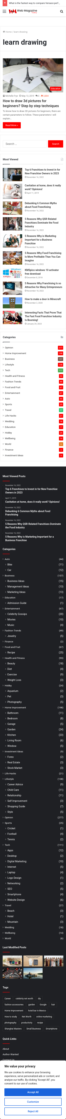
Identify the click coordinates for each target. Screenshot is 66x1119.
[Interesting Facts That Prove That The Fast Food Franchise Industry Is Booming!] (12, 317)
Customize (33, 1101)
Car (9, 570)
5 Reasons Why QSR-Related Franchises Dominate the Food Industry (41, 223)
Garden (11, 729)
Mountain (12, 921)
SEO (9, 888)
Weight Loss (14, 680)
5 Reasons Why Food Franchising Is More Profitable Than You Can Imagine (43, 257)
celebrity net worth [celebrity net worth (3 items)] (24, 998)
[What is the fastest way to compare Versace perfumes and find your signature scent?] (12, 961)
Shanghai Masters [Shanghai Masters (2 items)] (13, 1029)
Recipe (11, 652)
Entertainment (12, 392)
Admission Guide (16, 603)
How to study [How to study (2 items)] (11, 1016)
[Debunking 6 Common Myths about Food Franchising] (12, 208)
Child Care (13, 789)
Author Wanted (10, 1054)
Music (10, 625)
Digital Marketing (16, 861)
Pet (9, 696)
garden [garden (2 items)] (31, 1004)
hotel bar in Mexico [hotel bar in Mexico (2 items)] (37, 1010)
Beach (10, 910)
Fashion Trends (13, 381)
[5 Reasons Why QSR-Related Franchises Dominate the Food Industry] (12, 224)
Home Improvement (15, 353)
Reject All (33, 1111)
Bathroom (12, 713)
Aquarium (12, 691)
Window (11, 746)
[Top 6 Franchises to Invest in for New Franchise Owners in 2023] (12, 174)
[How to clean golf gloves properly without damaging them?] (33, 961)
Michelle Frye (11, 96)
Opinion (9, 347)
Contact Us (8, 1059)
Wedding (9, 421)
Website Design (16, 899)
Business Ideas (15, 581)
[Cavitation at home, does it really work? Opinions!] (12, 191)
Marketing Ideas (16, 592)
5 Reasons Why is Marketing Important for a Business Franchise (40, 240)
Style (10, 811)
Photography (14, 702)
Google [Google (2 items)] (43, 1004)
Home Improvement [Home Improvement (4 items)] (14, 1010)
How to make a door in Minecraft (43, 299)
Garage (11, 724)
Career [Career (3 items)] (8, 998)
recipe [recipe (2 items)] (40, 1022)
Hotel (10, 916)
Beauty (11, 663)
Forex (10, 757)
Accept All (33, 1092)
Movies (11, 619)
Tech (7, 370)
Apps (10, 850)
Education (10, 427)
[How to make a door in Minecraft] (12, 302)
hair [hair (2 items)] (53, 1004)
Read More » (11, 125)
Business (10, 358)
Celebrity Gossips (17, 614)
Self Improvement (17, 800)
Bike (9, 564)
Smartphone (14, 894)
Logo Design (14, 877)
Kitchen (11, 735)
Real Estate (13, 762)
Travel (8, 410)
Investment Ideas (14, 455)
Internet (11, 866)
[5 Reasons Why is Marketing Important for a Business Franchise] (12, 241)
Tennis (11, 839)
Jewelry (11, 636)
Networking (13, 883)
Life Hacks (10, 415)
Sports (8, 404)
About (6, 1048)
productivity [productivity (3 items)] (26, 1022)
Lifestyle (9, 364)
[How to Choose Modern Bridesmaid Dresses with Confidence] (53, 961)
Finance (9, 449)
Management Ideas (18, 586)
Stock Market (14, 768)
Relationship (14, 795)
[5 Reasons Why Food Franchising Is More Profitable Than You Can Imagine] (12, 258)
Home (7, 31)
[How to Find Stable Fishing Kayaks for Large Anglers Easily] (33, 973)
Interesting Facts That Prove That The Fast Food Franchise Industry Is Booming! (43, 316)
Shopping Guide (16, 806)
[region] (33, 1089)
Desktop (12, 855)
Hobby (8, 432)
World (8, 444)
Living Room (14, 740)
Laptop (11, 872)
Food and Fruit (12, 387)
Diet (9, 669)
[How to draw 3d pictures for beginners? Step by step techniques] (33, 75)
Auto (7, 398)
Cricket (11, 828)
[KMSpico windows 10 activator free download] (12, 273)
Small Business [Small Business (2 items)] (33, 1029)
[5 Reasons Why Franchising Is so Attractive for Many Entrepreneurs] (12, 288)
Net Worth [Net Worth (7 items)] (26, 1016)
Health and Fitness (15, 375)
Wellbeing (10, 438)
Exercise (12, 674)
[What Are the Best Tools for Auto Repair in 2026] (12, 973)
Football (12, 833)
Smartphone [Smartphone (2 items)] (51, 1029)
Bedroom (12, 718)
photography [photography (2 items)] (10, 1022)
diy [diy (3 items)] (39, 998)
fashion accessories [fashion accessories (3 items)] (14, 1004)
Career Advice (15, 784)
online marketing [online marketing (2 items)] (44, 1016)
